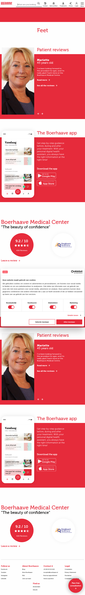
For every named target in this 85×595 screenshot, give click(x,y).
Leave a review (9, 260)
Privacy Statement (70, 572)
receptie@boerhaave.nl (50, 572)
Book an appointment (50, 575)
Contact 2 (48, 566)
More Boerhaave (27, 572)
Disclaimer (68, 575)
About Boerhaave (30, 566)
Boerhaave (6, 3)
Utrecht (35, 590)
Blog (23, 569)
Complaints (68, 569)
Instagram (4, 575)
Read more (42, 80)
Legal (67, 566)
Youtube (3, 572)
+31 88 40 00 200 (49, 569)
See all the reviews (45, 86)
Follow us (5, 566)
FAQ (23, 575)
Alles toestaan (69, 322)
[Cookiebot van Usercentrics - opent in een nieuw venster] (72, 272)
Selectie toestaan (42, 322)
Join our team (26, 578)
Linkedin (3, 578)
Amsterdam (36, 586)
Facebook (4, 569)
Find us (36, 583)
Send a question (48, 578)
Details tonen (73, 315)
